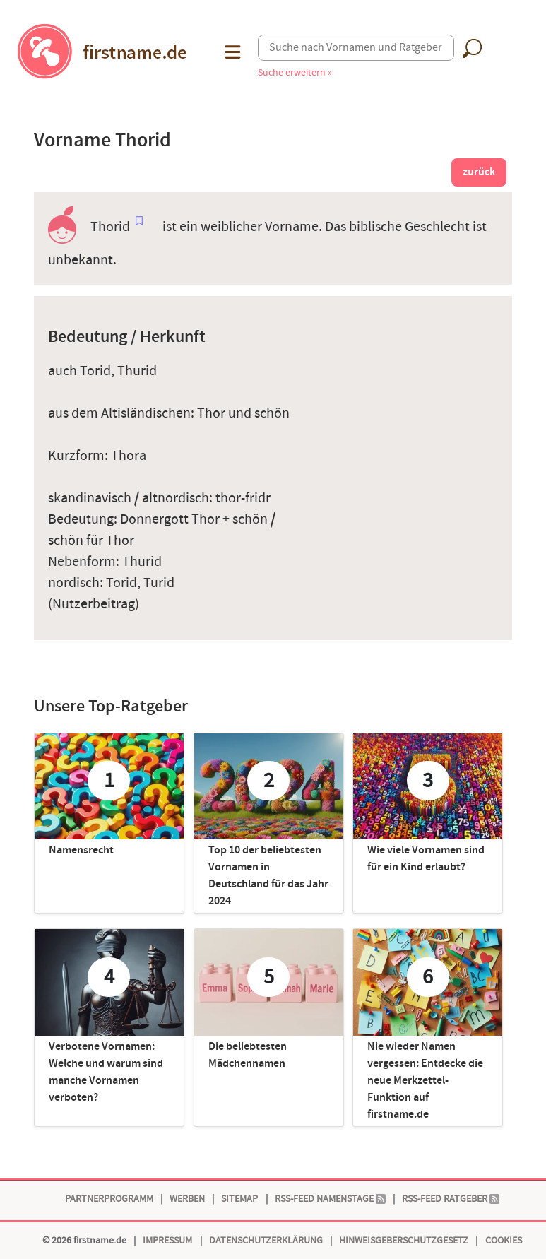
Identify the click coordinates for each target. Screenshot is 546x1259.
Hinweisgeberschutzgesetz (403, 1240)
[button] (231, 52)
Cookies (503, 1240)
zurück (479, 172)
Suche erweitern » (295, 72)
